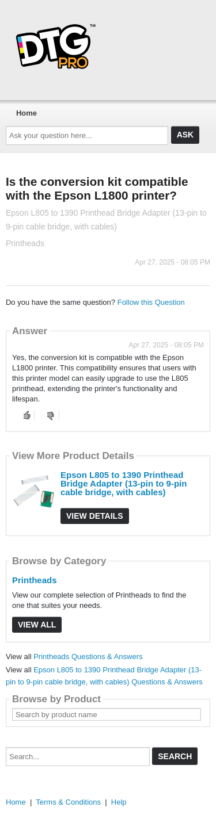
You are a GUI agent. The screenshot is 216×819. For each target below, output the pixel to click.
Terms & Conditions (68, 802)
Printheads (34, 580)
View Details (94, 516)
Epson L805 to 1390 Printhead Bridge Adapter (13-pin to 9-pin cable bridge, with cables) (123, 483)
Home (26, 113)
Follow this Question (151, 302)
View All (37, 624)
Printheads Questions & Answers (87, 656)
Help (119, 802)
